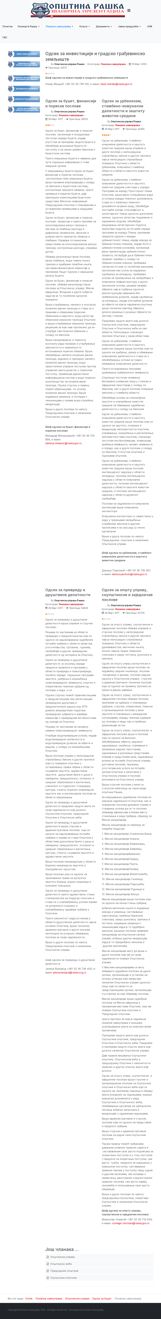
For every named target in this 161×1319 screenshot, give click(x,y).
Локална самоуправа (113, 64)
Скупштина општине (63, 1277)
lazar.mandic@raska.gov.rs (116, 84)
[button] (128, 10)
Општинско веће (61, 1263)
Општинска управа (62, 1256)
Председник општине (64, 1270)
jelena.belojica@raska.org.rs (69, 972)
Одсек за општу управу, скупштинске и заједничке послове (127, 595)
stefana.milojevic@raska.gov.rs (63, 443)
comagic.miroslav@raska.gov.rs (130, 1223)
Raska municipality (94, 1309)
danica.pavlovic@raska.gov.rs (129, 574)
